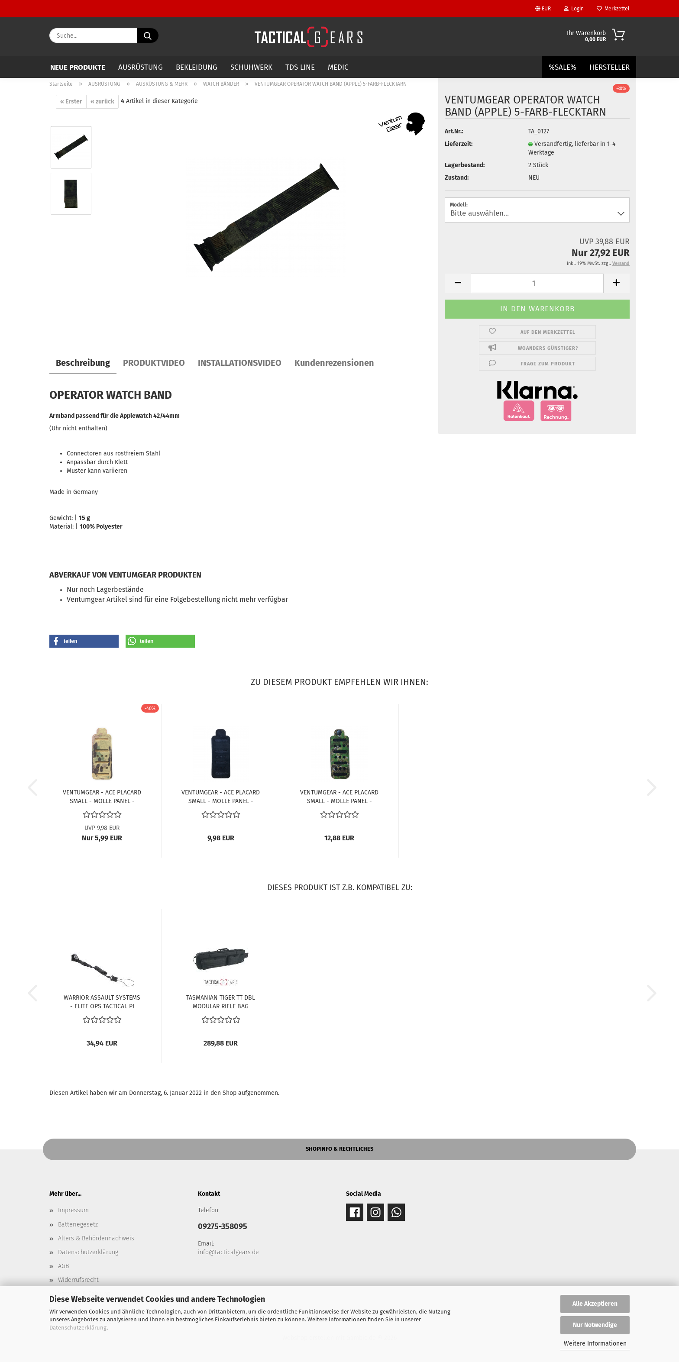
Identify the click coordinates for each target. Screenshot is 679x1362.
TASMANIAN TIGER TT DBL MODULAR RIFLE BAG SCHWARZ (220, 1001)
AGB (63, 1266)
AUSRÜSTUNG (140, 67)
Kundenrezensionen (334, 363)
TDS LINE (300, 67)
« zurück (102, 101)
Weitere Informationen (595, 1343)
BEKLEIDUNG (196, 67)
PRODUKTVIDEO (154, 363)
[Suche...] (147, 35)
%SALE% (562, 67)
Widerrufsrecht (78, 1280)
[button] (458, 283)
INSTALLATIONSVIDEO (239, 363)
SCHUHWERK (251, 67)
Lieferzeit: (458, 144)
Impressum (73, 1210)
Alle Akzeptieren (595, 1303)
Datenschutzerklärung (78, 1327)
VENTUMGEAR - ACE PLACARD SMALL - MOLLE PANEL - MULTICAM (102, 796)
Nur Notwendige (595, 1325)
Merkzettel (613, 9)
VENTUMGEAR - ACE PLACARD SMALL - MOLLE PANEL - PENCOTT (339, 796)
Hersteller (609, 67)
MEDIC (338, 67)
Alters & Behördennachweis (96, 1238)
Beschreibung (83, 363)
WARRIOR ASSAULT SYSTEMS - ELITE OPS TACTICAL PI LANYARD (102, 1001)
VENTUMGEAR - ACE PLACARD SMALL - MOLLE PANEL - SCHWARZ (220, 796)
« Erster (71, 101)
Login (574, 9)
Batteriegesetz (78, 1224)
